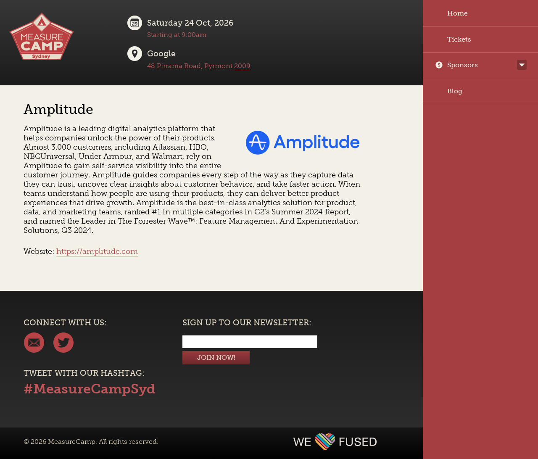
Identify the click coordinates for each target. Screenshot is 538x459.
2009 (242, 66)
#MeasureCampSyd (90, 389)
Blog (448, 91)
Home (451, 13)
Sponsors (456, 65)
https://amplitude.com (97, 251)
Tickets (453, 39)
